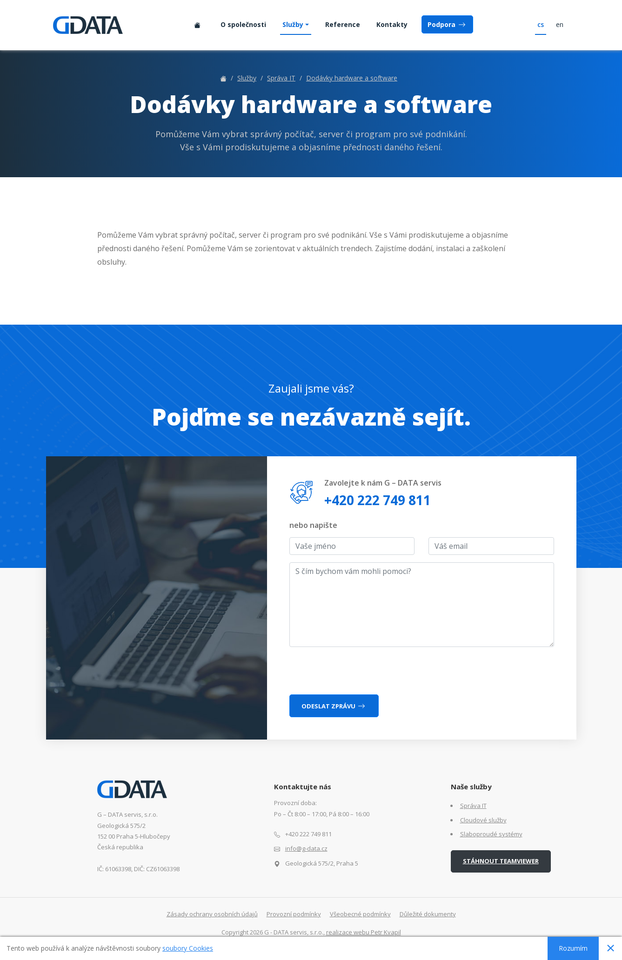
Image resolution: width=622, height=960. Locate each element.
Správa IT (281, 77)
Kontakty (392, 24)
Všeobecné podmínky (360, 914)
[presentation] (360, 672)
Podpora (447, 24)
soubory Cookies (187, 948)
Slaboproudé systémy (491, 834)
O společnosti (243, 24)
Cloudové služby (483, 820)
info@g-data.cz (306, 848)
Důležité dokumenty (428, 914)
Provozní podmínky (294, 914)
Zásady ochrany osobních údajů (212, 914)
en (559, 24)
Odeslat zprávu (334, 706)
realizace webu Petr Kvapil (363, 932)
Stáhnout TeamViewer (501, 861)
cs (540, 24)
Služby (292, 24)
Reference (342, 24)
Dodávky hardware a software (351, 77)
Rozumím (573, 948)
